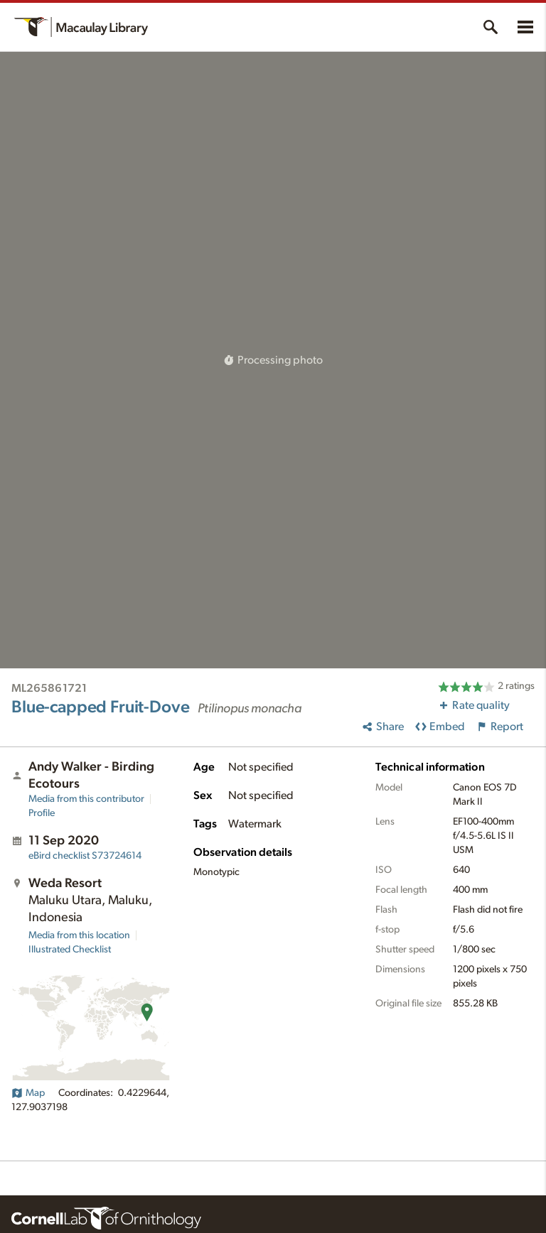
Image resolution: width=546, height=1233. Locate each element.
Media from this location (79, 935)
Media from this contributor (86, 799)
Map (28, 1093)
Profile (41, 813)
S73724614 (84, 856)
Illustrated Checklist (69, 950)
